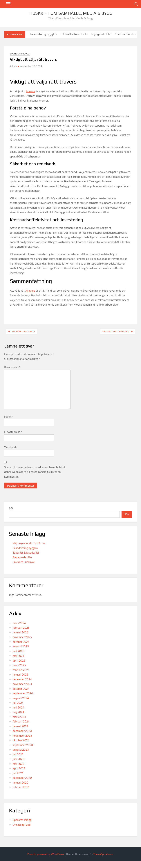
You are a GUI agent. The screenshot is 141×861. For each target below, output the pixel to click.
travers (30, 91)
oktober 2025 (21, 641)
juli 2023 (18, 754)
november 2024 (22, 683)
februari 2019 (21, 787)
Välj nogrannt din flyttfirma (29, 543)
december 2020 (22, 777)
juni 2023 (18, 759)
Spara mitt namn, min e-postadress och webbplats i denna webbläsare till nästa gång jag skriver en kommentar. (34, 471)
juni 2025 (18, 651)
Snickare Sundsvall (24, 562)
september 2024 (23, 693)
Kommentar (12, 367)
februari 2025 (21, 670)
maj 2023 (18, 763)
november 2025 (22, 637)
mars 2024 (19, 716)
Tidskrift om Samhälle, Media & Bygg (71, 13)
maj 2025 (18, 655)
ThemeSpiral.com (103, 854)
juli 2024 (18, 702)
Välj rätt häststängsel (115, 331)
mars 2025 (19, 665)
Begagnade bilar (105, 34)
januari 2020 (20, 782)
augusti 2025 (21, 646)
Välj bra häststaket (23, 331)
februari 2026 (21, 627)
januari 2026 (20, 632)
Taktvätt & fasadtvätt (77, 34)
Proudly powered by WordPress (45, 854)
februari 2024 (21, 721)
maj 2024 (18, 712)
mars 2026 (19, 623)
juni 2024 (18, 707)
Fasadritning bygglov (47, 34)
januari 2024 (20, 726)
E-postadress (13, 431)
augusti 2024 (21, 698)
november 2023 (22, 735)
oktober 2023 (21, 740)
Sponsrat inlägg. (20, 53)
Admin (13, 66)
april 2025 (19, 660)
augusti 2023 (21, 749)
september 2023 (23, 745)
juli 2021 (18, 773)
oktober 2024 (21, 688)
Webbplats (10, 447)
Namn (8, 416)
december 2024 (22, 679)
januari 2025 (20, 674)
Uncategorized (21, 824)
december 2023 (22, 730)
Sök (11, 508)
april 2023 (19, 768)
